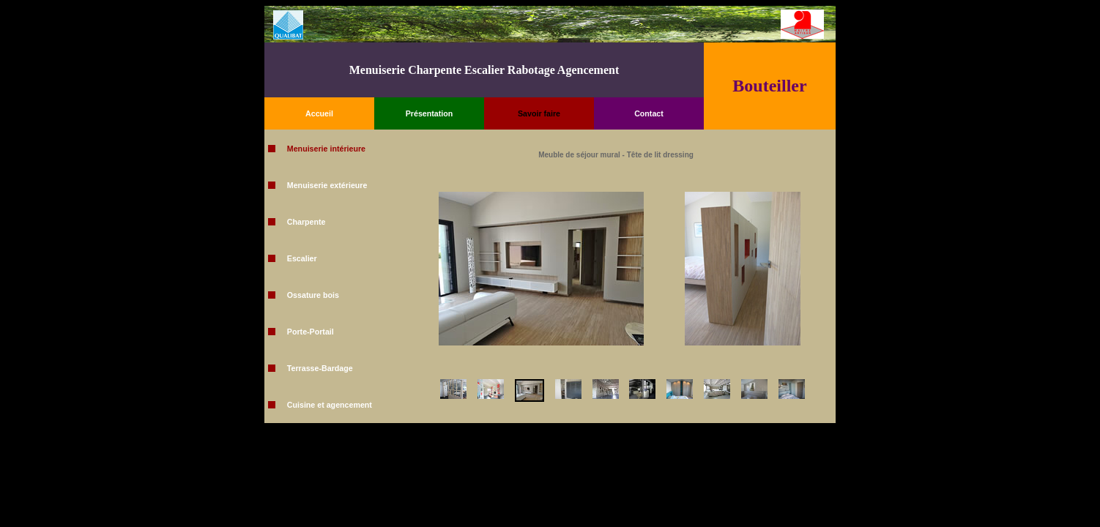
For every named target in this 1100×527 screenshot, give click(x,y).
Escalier (302, 258)
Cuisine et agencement (329, 404)
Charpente (306, 221)
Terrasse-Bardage (320, 368)
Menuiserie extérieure (327, 185)
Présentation (429, 113)
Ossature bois (313, 295)
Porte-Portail (310, 331)
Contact (649, 113)
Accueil (319, 113)
